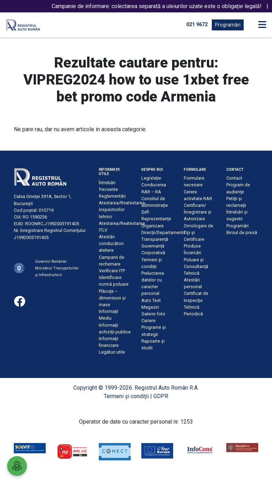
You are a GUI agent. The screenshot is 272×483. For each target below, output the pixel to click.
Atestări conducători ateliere (111, 243)
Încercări (192, 252)
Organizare (152, 225)
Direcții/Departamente (163, 232)
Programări (227, 25)
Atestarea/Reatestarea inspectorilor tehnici (122, 209)
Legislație (151, 178)
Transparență (154, 239)
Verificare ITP (112, 270)
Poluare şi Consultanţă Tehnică (196, 266)
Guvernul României (51, 261)
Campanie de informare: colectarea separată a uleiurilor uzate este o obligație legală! (162, 6)
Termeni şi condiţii (126, 396)
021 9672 (197, 25)
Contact (234, 178)
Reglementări (112, 196)
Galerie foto (153, 313)
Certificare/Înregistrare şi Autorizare (197, 212)
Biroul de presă (241, 232)
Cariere (148, 320)
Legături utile (112, 352)
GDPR (160, 396)
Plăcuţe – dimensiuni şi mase (112, 298)
